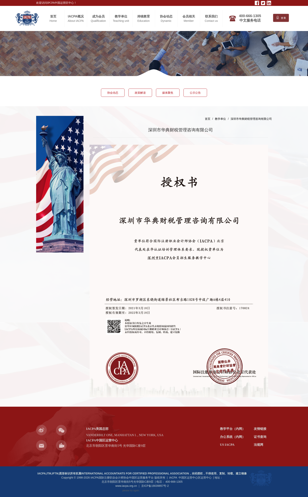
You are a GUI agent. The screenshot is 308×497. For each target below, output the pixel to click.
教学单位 (121, 16)
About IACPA (76, 20)
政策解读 (140, 92)
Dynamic (166, 20)
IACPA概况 (76, 16)
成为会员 (98, 16)
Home (53, 20)
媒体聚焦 (167, 92)
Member (189, 20)
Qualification (98, 20)
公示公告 (195, 92)
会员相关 (188, 16)
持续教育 (143, 16)
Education (143, 20)
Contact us (211, 20)
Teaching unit (121, 20)
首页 (53, 16)
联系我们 (211, 16)
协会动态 (166, 16)
